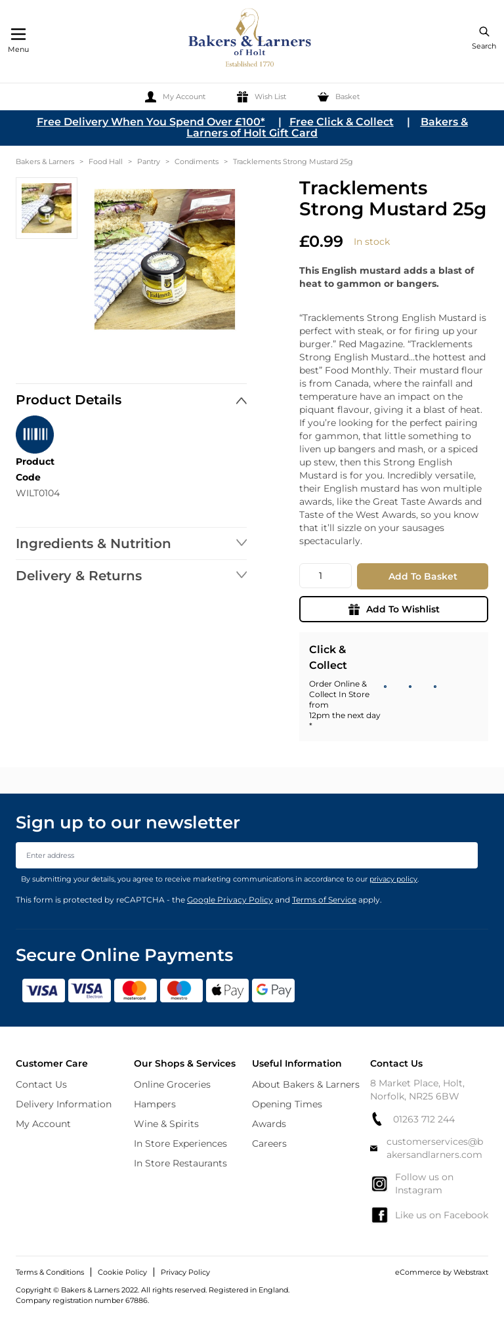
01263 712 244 (412, 1119)
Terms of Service (324, 900)
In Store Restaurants (180, 1163)
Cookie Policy (122, 1272)
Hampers (155, 1104)
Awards (269, 1124)
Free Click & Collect (341, 122)
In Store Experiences (180, 1143)
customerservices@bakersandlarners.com (426, 1148)
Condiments (197, 161)
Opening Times (287, 1104)
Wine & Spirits (166, 1124)
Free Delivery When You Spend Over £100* (151, 122)
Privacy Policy (185, 1272)
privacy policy (393, 879)
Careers (269, 1143)
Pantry (148, 161)
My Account (43, 1124)
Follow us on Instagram (411, 1183)
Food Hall (106, 161)
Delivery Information (64, 1104)
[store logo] (250, 40)
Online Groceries (172, 1084)
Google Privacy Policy (230, 900)
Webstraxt (470, 1272)
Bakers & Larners (45, 161)
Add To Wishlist (394, 609)
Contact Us (41, 1084)
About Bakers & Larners (306, 1084)
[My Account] (175, 96)
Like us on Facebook (429, 1215)
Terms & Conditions (50, 1272)
